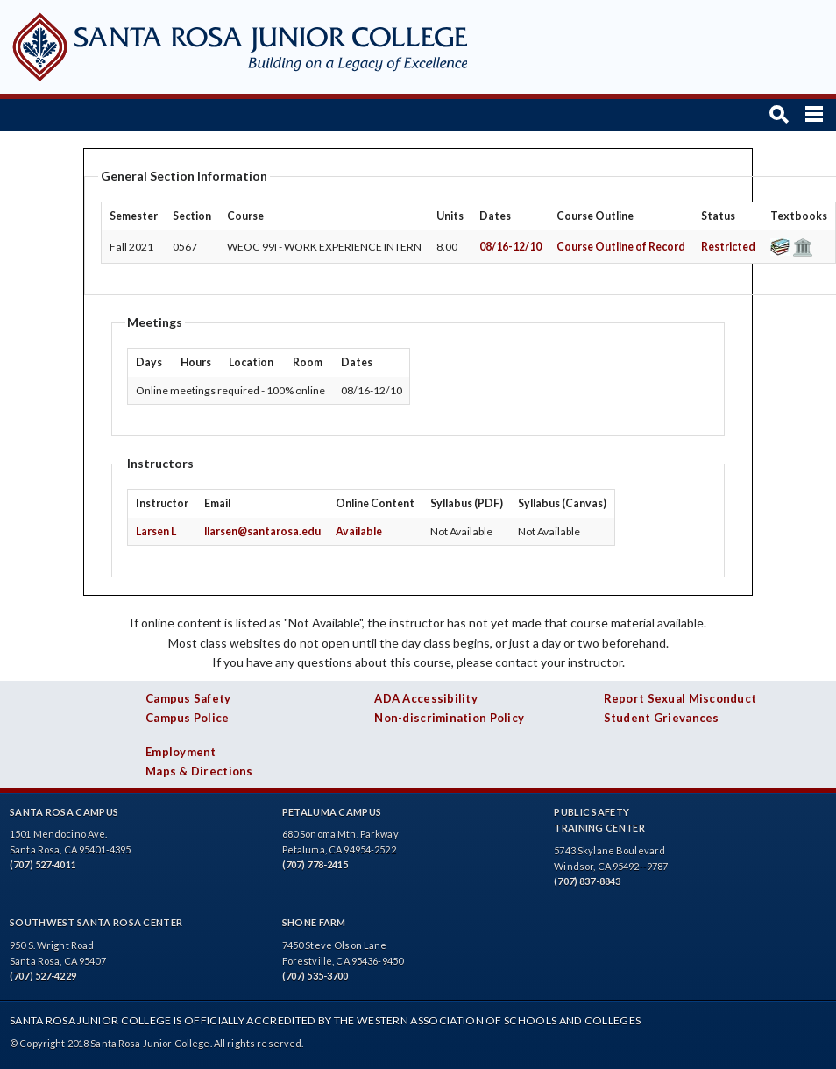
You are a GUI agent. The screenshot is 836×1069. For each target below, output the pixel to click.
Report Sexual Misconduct (680, 698)
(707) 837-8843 (587, 881)
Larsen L (156, 531)
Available (359, 531)
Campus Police (187, 718)
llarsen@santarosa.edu (262, 531)
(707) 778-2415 (315, 864)
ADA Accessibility (426, 698)
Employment (180, 752)
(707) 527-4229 (43, 975)
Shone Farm (314, 922)
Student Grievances (661, 718)
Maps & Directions (199, 771)
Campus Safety (188, 698)
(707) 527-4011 (43, 864)
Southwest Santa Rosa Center (96, 922)
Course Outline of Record (620, 246)
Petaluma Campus (332, 812)
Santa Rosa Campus (64, 812)
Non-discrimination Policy (449, 718)
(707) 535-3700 (315, 975)
